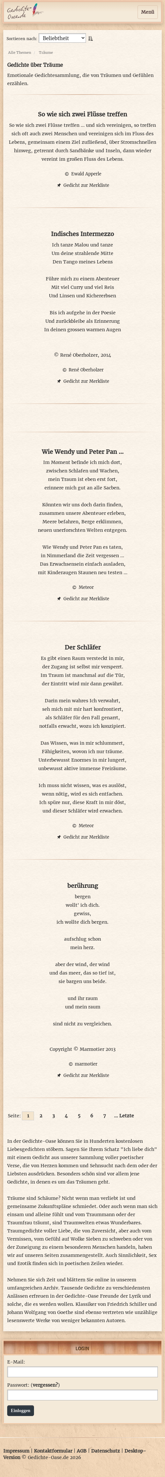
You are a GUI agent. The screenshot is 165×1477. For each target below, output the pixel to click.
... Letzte (124, 1116)
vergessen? (45, 1385)
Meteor (82, 587)
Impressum (16, 1451)
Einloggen (20, 1410)
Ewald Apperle (82, 174)
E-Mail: (16, 1362)
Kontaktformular (53, 1451)
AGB (82, 1451)
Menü (147, 12)
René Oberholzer (82, 370)
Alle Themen (19, 52)
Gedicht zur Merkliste (82, 185)
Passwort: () (33, 1385)
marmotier (82, 1064)
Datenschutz (105, 1451)
